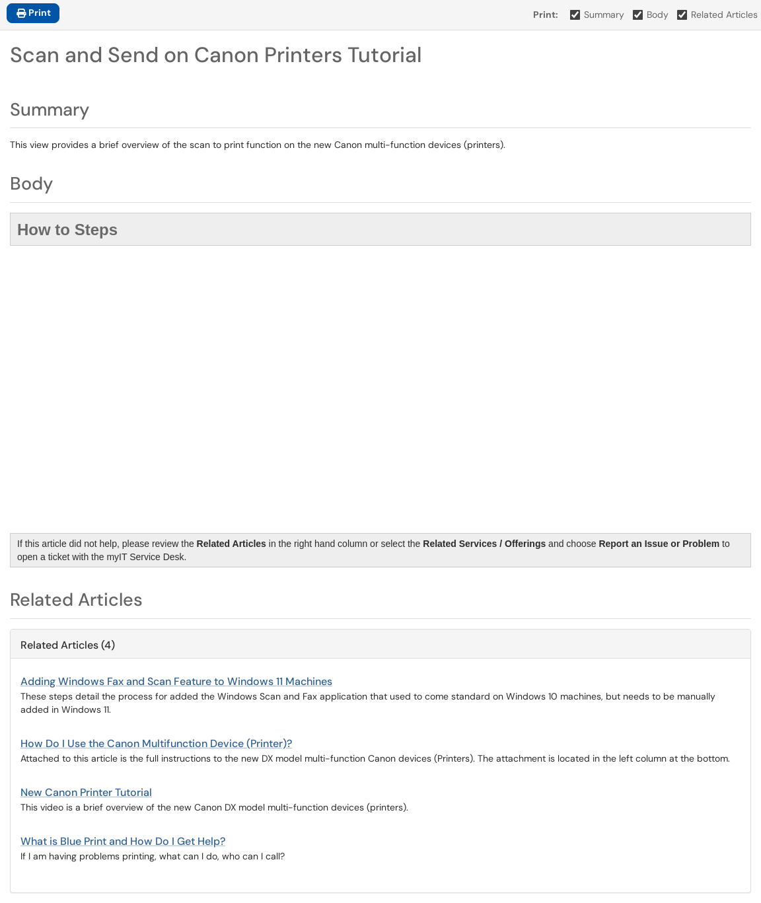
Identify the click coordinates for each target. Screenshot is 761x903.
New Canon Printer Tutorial (86, 792)
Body (651, 14)
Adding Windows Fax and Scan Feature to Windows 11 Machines (176, 681)
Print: (545, 14)
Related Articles (718, 14)
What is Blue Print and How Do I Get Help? (122, 841)
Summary (597, 14)
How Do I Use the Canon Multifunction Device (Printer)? (156, 743)
